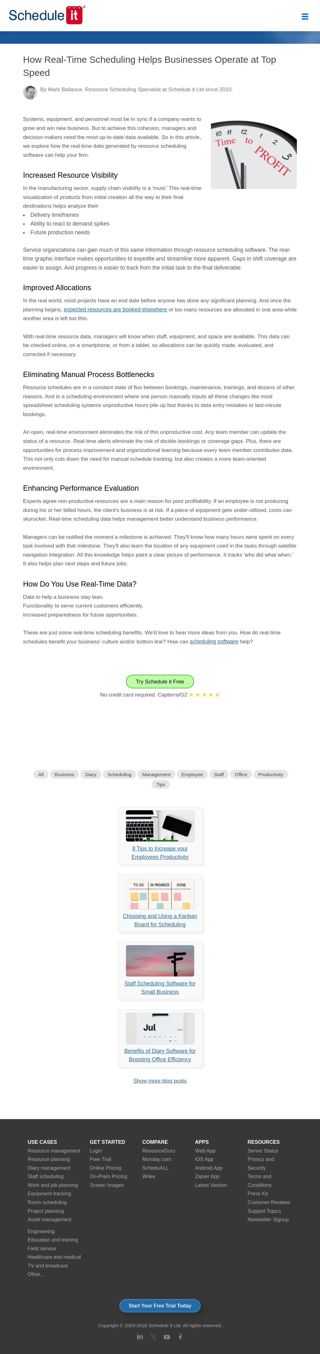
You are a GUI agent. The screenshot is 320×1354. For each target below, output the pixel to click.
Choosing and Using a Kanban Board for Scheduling (160, 903)
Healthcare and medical (54, 1257)
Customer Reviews (269, 1202)
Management (156, 774)
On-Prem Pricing (108, 1176)
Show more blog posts (160, 1081)
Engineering (41, 1231)
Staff (219, 774)
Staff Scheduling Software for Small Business (159, 970)
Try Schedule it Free (160, 681)
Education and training (53, 1239)
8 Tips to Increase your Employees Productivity (160, 835)
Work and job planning (53, 1185)
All (40, 774)
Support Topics (264, 1211)
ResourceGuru (158, 1150)
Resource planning (49, 1159)
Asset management (50, 1219)
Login (96, 1150)
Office (241, 774)
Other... (36, 1274)
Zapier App (207, 1176)
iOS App (204, 1159)
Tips (160, 784)
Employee (192, 774)
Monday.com (157, 1159)
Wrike (148, 1176)
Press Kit (258, 1193)
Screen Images (107, 1185)
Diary (90, 774)
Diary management (49, 1168)
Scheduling (120, 774)
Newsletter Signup (268, 1219)
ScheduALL (155, 1168)
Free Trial (100, 1159)
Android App (208, 1168)
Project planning (46, 1211)
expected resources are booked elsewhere (115, 309)
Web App (205, 1150)
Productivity (270, 774)
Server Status (263, 1150)
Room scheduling (47, 1202)
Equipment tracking (49, 1193)
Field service (42, 1248)
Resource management (54, 1150)
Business (64, 774)
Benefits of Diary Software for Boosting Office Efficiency (160, 1038)
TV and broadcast (48, 1265)
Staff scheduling (46, 1176)
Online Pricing (105, 1168)
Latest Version (211, 1185)
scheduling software (214, 641)
